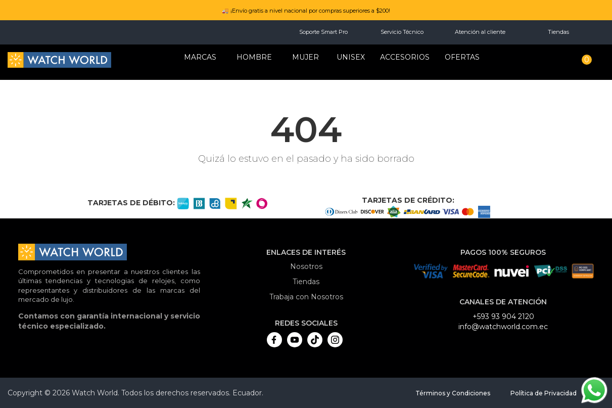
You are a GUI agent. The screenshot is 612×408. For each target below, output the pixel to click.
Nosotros (306, 266)
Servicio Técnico (402, 31)
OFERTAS (462, 57)
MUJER (305, 57)
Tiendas (558, 31)
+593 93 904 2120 (503, 316)
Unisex (351, 57)
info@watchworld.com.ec (503, 326)
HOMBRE (254, 57)
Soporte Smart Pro (323, 31)
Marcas (200, 57)
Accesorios (405, 57)
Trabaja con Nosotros (306, 296)
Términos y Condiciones (452, 393)
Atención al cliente (480, 31)
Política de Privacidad (543, 393)
